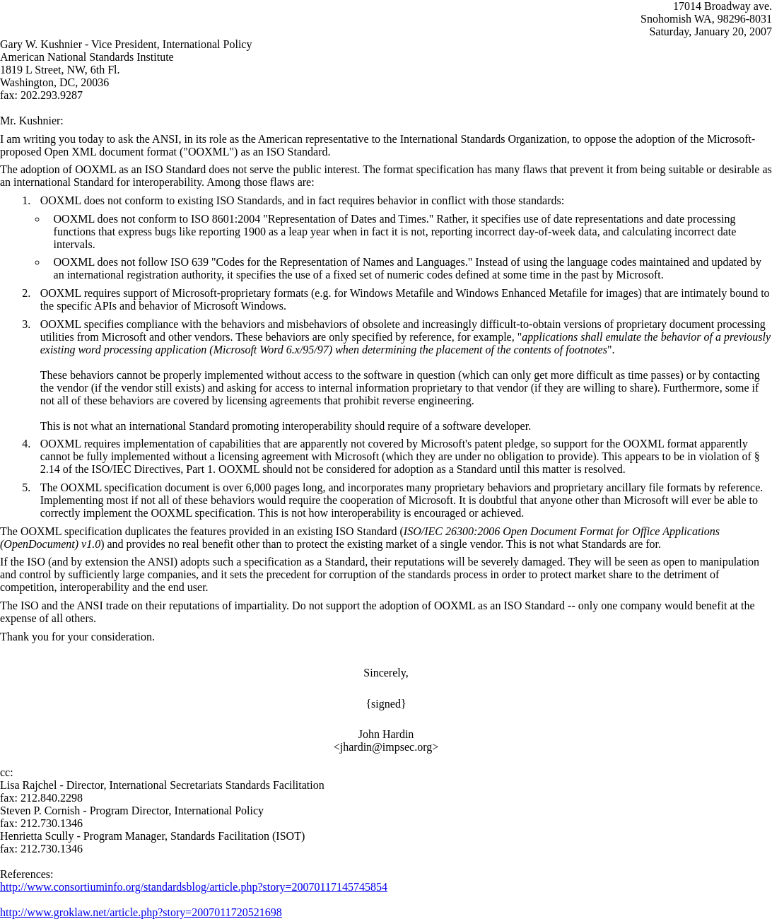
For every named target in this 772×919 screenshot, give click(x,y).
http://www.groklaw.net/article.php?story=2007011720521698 (141, 912)
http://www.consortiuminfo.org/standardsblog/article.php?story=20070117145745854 (193, 887)
